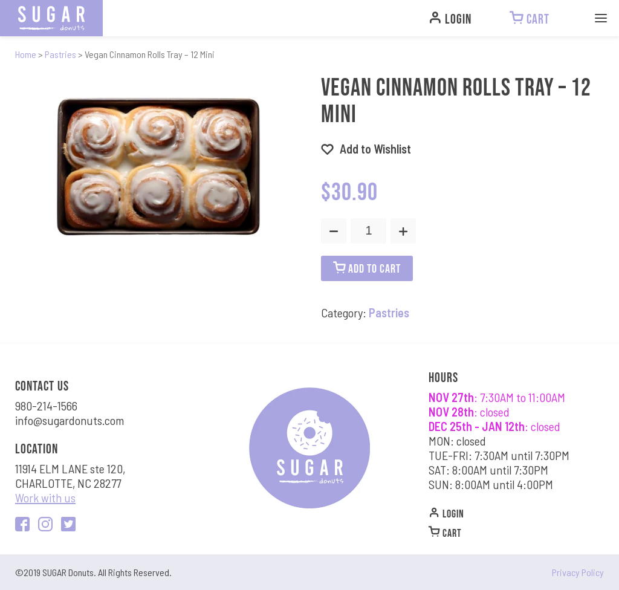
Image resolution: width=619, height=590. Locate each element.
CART (445, 532)
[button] (366, 148)
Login (446, 513)
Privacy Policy (578, 572)
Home (25, 54)
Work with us (45, 497)
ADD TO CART (367, 268)
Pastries (60, 54)
